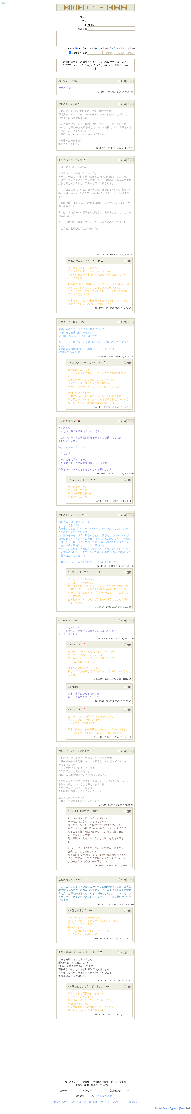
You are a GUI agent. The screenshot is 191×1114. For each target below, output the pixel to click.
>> (114, 1099)
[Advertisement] (95, 1053)
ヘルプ (115, 1105)
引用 (122, 84)
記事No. (71, 1093)
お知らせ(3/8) (68, 1105)
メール (123, 1105)
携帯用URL (93, 1105)
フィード (105, 1105)
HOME (56, 1105)
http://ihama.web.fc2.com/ (71, 450)
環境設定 (133, 1105)
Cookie (78, 55)
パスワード (96, 1093)
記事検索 (81, 1105)
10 (111, 1099)
